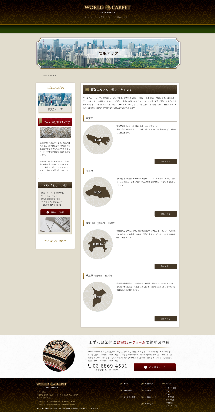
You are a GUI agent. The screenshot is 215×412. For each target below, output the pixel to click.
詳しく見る (165, 161)
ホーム (45, 75)
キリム (168, 394)
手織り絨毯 (170, 400)
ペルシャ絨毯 (171, 388)
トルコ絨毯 (170, 397)
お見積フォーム (150, 397)
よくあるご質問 (129, 397)
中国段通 (169, 403)
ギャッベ (169, 391)
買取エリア (149, 404)
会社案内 (148, 390)
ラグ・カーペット (172, 406)
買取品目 (169, 383)
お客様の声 (149, 384)
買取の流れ (128, 390)
